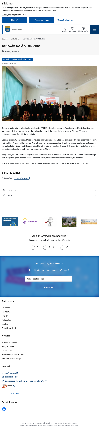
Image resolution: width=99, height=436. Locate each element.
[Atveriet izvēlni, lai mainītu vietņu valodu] (72, 30)
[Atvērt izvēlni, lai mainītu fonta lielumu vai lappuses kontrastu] (83, 30)
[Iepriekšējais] (5, 221)
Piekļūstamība (8, 346)
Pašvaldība (6, 320)
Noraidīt (14, 20)
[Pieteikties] (48, 287)
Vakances (6, 307)
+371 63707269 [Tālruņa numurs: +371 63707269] (11, 373)
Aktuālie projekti (9, 328)
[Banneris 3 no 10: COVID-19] (49, 221)
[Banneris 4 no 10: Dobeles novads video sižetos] (69, 221)
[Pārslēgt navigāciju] (94, 29)
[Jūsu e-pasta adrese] (48, 279)
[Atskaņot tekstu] (12, 51)
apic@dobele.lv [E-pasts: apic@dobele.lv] (11, 377)
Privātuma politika (9, 342)
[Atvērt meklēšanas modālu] (64, 30)
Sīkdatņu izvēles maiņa (11, 358)
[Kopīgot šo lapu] (49, 195)
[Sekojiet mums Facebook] (4, 409)
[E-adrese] (7, 386)
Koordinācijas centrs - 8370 (13, 354)
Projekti (5, 316)
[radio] (34, 247)
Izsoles (5, 324)
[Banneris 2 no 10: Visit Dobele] (30, 221)
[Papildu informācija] (14, 386)
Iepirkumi (6, 312)
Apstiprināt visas (42, 20)
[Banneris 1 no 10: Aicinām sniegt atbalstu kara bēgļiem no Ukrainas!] (10, 221)
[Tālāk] (94, 221)
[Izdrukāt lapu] (49, 190)
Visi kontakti (15, 393)
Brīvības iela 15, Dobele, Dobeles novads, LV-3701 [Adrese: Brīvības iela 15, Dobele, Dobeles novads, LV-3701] (26, 381)
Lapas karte (7, 350)
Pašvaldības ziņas (22, 178)
